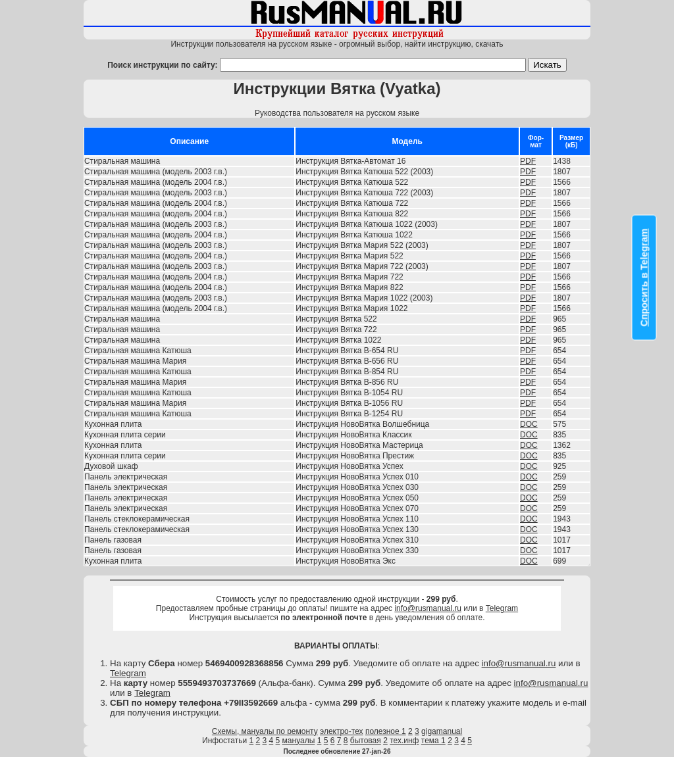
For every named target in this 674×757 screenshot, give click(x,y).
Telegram (502, 608)
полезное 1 (385, 731)
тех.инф (404, 740)
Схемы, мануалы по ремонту (265, 731)
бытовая (365, 740)
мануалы (298, 740)
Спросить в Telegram (644, 277)
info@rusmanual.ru (427, 608)
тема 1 (433, 740)
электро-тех (341, 731)
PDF (528, 161)
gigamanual (441, 731)
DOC (529, 424)
